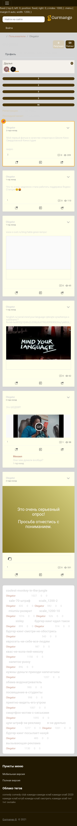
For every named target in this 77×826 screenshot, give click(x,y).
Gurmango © (10, 819)
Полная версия (11, 780)
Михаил (17, 456)
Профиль (10, 54)
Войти (8, 28)
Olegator (11, 616)
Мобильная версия (14, 774)
